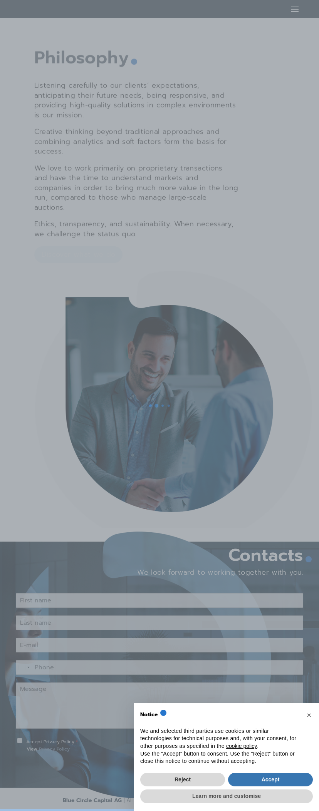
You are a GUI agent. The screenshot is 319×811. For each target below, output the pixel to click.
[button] (309, 715)
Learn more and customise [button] (226, 796)
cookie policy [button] (241, 746)
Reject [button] (183, 779)
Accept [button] (271, 779)
